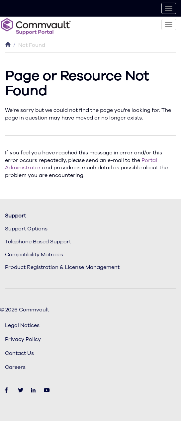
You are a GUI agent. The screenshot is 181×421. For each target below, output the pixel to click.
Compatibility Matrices (34, 254)
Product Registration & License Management (62, 267)
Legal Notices (22, 325)
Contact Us (19, 353)
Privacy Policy (23, 339)
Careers (15, 367)
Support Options (26, 228)
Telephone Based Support (38, 241)
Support (15, 215)
